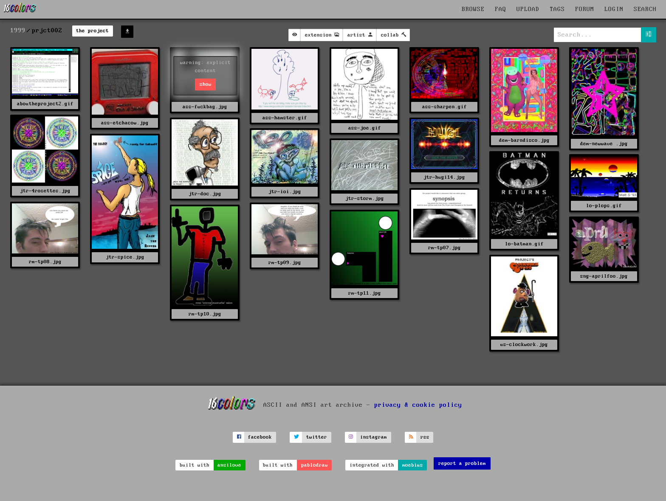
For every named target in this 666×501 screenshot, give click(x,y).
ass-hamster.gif (284, 118)
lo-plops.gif (604, 205)
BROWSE (473, 9)
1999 (17, 30)
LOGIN (614, 9)
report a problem (462, 463)
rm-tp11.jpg (364, 293)
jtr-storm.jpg (364, 198)
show (206, 84)
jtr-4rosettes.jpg (45, 191)
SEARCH (645, 9)
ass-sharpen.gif (444, 107)
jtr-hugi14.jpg (444, 177)
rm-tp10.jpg (205, 314)
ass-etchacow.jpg (125, 123)
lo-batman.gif (524, 244)
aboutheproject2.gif (45, 104)
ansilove (229, 465)
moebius (412, 465)
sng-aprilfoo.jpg (604, 276)
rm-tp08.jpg (45, 262)
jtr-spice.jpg (125, 257)
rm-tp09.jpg (284, 262)
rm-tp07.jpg (444, 247)
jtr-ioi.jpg (284, 191)
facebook (260, 437)
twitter (316, 437)
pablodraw (314, 465)
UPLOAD (527, 9)
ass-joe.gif (364, 128)
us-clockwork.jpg (524, 344)
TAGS (557, 9)
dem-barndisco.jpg (524, 140)
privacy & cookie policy (418, 404)
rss (424, 437)
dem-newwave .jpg (604, 143)
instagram (373, 437)
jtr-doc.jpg (205, 194)
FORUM (584, 9)
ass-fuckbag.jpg (205, 107)
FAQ (500, 9)
